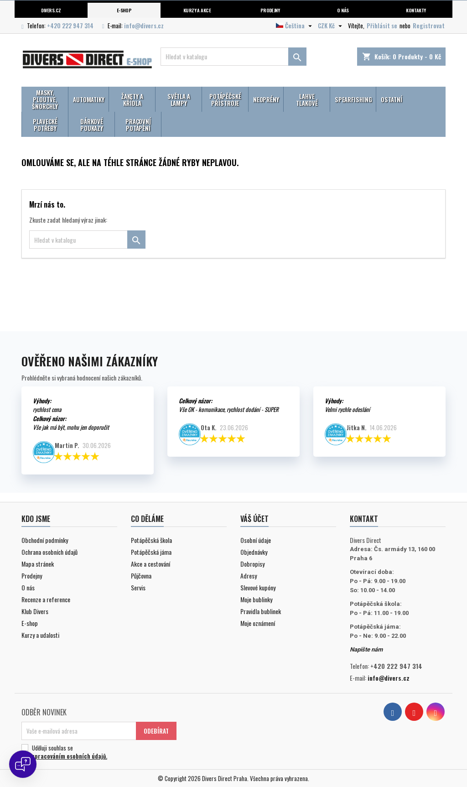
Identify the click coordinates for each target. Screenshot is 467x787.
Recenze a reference (45, 599)
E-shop (124, 10)
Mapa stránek (37, 563)
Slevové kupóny (257, 587)
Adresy (248, 575)
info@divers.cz (144, 25)
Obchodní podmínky (44, 540)
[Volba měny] (331, 25)
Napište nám (366, 649)
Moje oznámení (257, 623)
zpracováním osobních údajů (69, 756)
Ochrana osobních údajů (49, 552)
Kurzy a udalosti (40, 635)
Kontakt (364, 518)
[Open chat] (22, 764)
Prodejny (270, 10)
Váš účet (254, 518)
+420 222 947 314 (70, 25)
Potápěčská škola (151, 540)
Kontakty (416, 10)
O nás (342, 10)
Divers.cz (51, 10)
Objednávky (253, 552)
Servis (138, 587)
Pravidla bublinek (260, 611)
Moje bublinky (256, 599)
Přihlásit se (382, 25)
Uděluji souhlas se (97, 752)
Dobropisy (252, 563)
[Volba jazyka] (295, 25)
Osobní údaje (255, 540)
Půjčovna (141, 575)
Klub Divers (34, 611)
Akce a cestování (150, 563)
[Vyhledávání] (233, 56)
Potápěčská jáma (151, 552)
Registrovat (429, 25)
